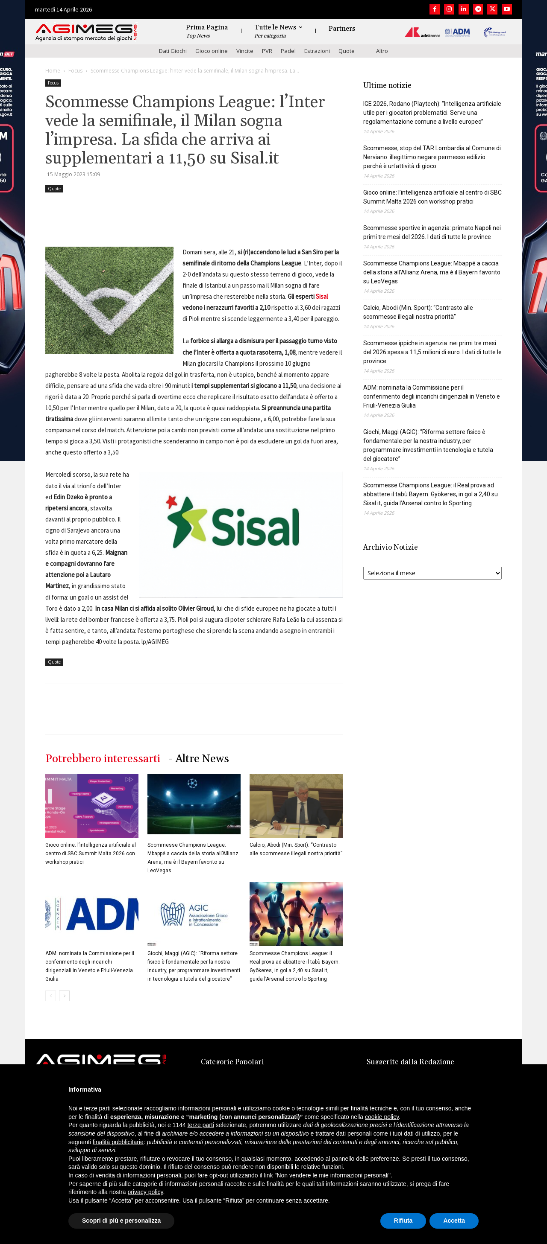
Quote (346, 51)
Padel (288, 51)
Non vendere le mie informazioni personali (332, 1175)
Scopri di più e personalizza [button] (121, 1220)
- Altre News (199, 759)
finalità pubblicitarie (118, 1142)
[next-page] (64, 996)
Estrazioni (317, 51)
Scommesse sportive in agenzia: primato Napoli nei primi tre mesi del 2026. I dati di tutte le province (432, 232)
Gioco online (211, 51)
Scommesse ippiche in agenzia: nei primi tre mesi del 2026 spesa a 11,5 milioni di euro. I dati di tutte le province (432, 352)
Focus (75, 70)
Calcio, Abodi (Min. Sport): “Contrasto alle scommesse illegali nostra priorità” (418, 312)
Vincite (244, 51)
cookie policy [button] (382, 1116)
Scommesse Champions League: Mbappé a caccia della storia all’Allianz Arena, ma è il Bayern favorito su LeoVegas (431, 272)
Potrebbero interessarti (102, 759)
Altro (382, 51)
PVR (267, 51)
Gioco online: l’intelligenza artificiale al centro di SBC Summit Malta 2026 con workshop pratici (90, 853)
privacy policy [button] (145, 1192)
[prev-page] (50, 996)
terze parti (201, 1125)
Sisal (322, 296)
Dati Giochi (173, 51)
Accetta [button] (454, 1220)
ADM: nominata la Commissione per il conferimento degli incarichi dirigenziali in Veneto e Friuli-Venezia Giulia (431, 396)
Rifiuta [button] (403, 1220)
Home (52, 70)
